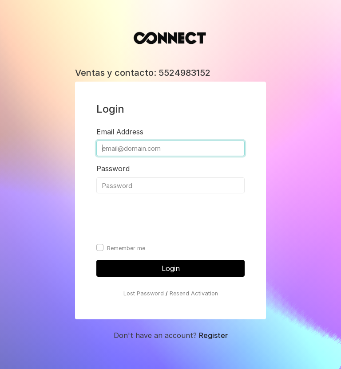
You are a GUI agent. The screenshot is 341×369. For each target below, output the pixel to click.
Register (213, 335)
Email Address (119, 131)
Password (113, 168)
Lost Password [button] (143, 293)
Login (171, 268)
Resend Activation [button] (194, 293)
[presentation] (163, 217)
